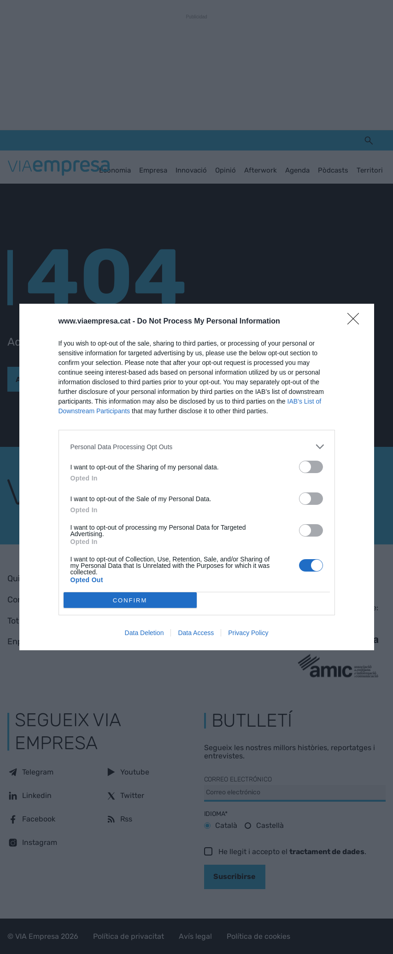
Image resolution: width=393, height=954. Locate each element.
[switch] (311, 467)
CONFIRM (130, 600)
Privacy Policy (248, 632)
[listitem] (196, 446)
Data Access (196, 632)
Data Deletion (144, 632)
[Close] (356, 321)
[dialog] (196, 477)
